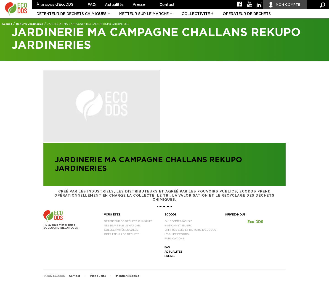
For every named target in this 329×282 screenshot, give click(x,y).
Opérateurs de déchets (121, 234)
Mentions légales (127, 276)
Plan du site (98, 276)
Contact (167, 5)
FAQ (92, 5)
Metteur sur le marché (144, 14)
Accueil (7, 24)
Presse (139, 4)
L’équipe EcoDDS (176, 234)
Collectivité (196, 14)
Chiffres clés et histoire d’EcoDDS (190, 230)
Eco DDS (255, 222)
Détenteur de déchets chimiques (71, 14)
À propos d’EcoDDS (55, 4)
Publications (174, 238)
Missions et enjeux (178, 225)
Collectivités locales (121, 230)
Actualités (114, 5)
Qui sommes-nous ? (178, 221)
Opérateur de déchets (247, 14)
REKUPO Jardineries (29, 24)
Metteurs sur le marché (122, 225)
